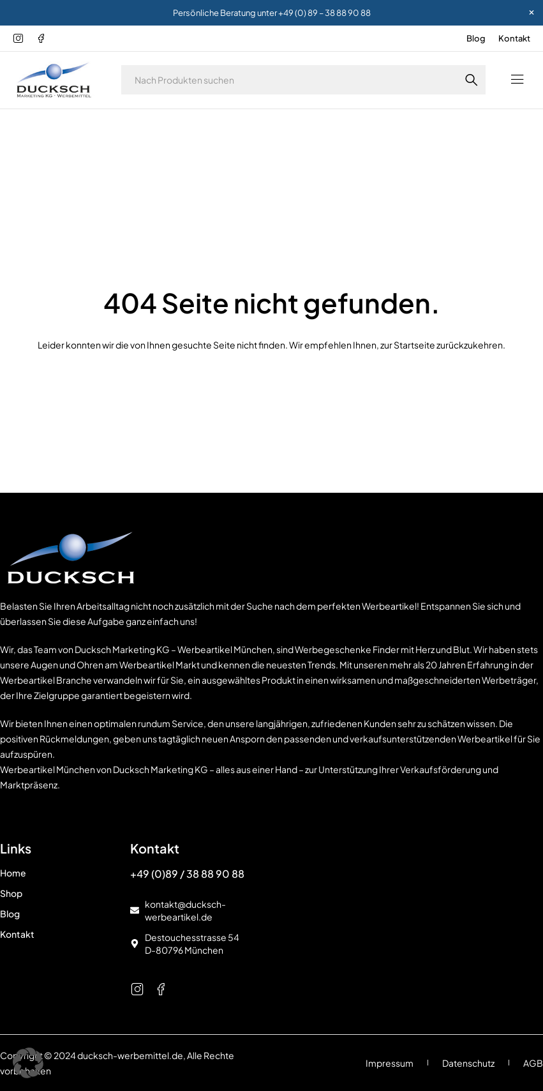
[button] (28, 1063)
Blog (476, 38)
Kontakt (514, 38)
